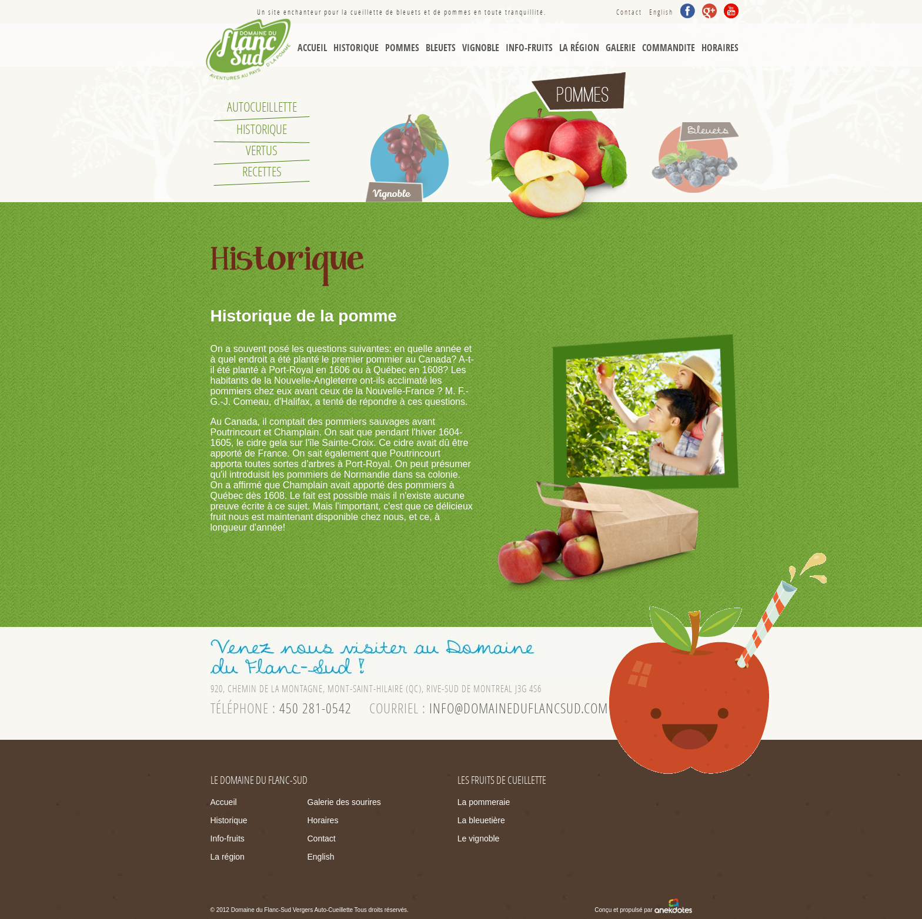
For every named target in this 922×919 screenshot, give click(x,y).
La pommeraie (483, 802)
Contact (629, 12)
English (661, 12)
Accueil (312, 47)
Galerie (621, 47)
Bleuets (441, 47)
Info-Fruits (529, 47)
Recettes (262, 172)
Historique (356, 47)
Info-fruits (228, 838)
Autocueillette (262, 107)
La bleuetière (481, 820)
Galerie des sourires (344, 802)
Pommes (402, 47)
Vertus (262, 151)
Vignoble (480, 47)
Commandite (668, 47)
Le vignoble (478, 838)
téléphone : (281, 708)
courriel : (488, 708)
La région (579, 47)
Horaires (720, 47)
